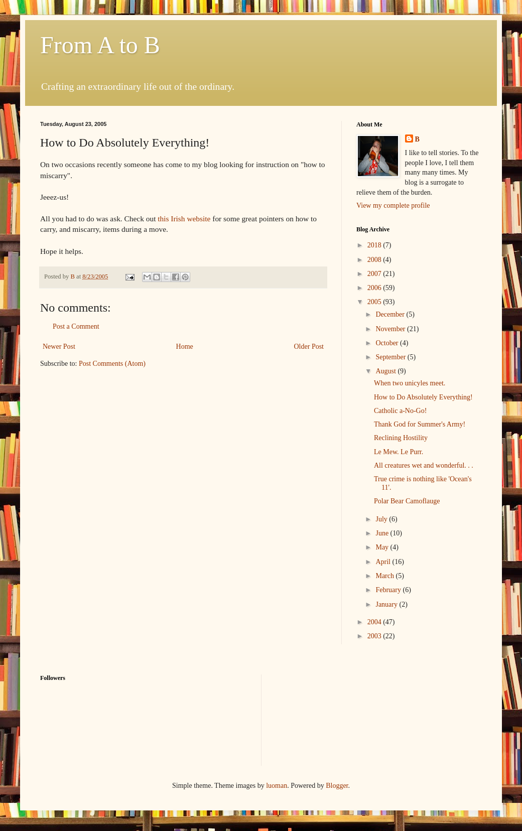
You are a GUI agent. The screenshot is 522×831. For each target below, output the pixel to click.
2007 (375, 274)
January (387, 604)
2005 (375, 302)
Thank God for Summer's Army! (419, 424)
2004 (375, 622)
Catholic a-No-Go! (400, 410)
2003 (375, 636)
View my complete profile (393, 205)
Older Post (309, 346)
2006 (375, 288)
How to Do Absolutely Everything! (423, 397)
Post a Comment (76, 326)
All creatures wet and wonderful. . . (423, 465)
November (391, 329)
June (382, 533)
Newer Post (59, 346)
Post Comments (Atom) (112, 363)
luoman (276, 785)
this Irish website (184, 218)
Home (184, 346)
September (391, 357)
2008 (375, 259)
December (390, 314)
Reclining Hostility (401, 438)
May (382, 547)
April (383, 562)
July (382, 519)
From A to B (100, 45)
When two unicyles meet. (409, 383)
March (385, 576)
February (389, 590)
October (387, 343)
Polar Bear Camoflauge (407, 501)
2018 (375, 245)
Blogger (337, 785)
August (386, 371)
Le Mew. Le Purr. (398, 452)
